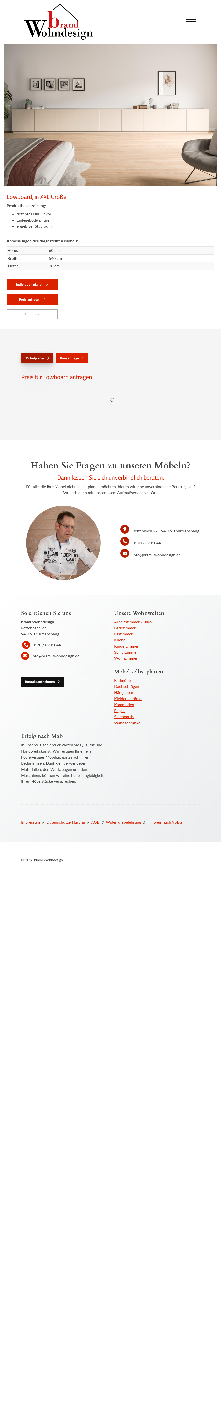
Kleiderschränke (128, 698)
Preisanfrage (69, 358)
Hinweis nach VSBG (164, 822)
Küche (119, 639)
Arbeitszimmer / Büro (133, 621)
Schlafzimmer (126, 652)
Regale (119, 710)
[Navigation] (191, 21)
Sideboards (124, 716)
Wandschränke (127, 722)
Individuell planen (29, 284)
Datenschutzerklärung (65, 822)
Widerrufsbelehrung (124, 822)
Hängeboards (125, 692)
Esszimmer (123, 633)
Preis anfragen (30, 299)
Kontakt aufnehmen (40, 681)
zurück (34, 314)
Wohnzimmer (126, 658)
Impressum (30, 822)
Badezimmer (125, 627)
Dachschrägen (126, 686)
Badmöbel (123, 680)
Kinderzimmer (126, 646)
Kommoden (124, 704)
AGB (95, 822)
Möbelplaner (34, 358)
